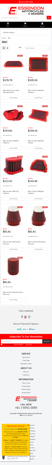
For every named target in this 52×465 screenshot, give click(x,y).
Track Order (26, 360)
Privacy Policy (28, 344)
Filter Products (9, 32)
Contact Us (26, 375)
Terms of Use (26, 383)
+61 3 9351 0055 (26, 2)
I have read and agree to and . (16, 344)
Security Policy (26, 392)
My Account (26, 357)
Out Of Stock (13, 98)
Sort (20, 47)
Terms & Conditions (18, 344)
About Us (26, 372)
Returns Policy (26, 389)
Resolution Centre (26, 364)
